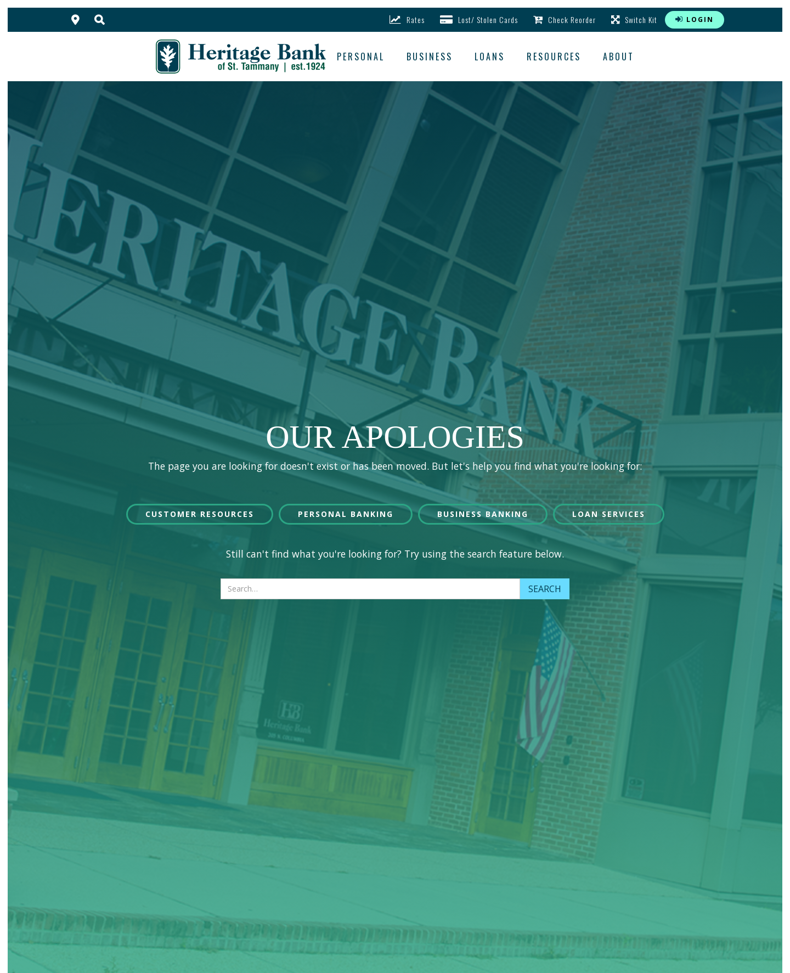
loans (490, 56)
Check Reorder (564, 19)
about (618, 56)
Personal (361, 56)
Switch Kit (634, 19)
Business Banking (482, 514)
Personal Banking (345, 514)
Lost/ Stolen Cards (479, 19)
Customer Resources (199, 514)
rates (407, 19)
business (430, 56)
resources (554, 56)
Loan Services (608, 514)
